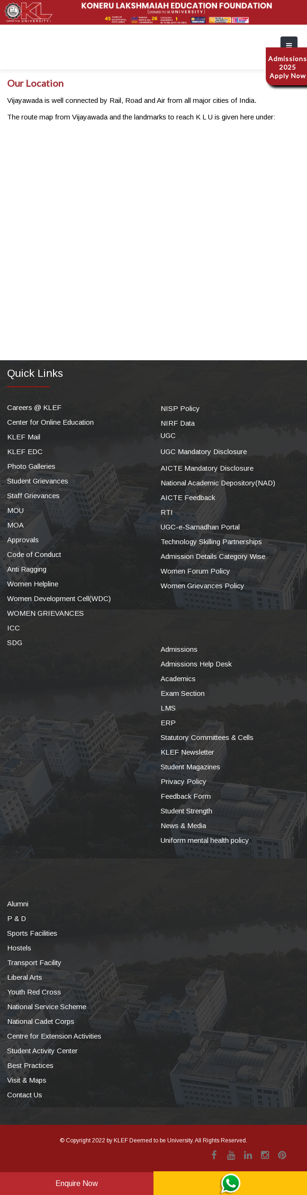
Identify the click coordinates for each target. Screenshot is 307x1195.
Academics (178, 679)
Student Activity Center (42, 1051)
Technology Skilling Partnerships (211, 542)
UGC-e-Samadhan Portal (200, 527)
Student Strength (186, 811)
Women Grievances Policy (202, 586)
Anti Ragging (26, 569)
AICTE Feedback (188, 497)
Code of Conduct (34, 554)
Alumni (17, 904)
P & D (16, 918)
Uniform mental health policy (205, 840)
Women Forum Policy (195, 571)
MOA (15, 525)
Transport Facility (34, 962)
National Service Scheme (46, 1007)
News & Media (183, 825)
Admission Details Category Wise (213, 556)
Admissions (179, 649)
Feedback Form (186, 796)
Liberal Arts (24, 977)
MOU (15, 510)
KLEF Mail (23, 437)
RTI (167, 512)
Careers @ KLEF (34, 407)
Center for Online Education (50, 422)
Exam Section (183, 693)
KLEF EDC (25, 451)
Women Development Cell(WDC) (59, 598)
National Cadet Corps (40, 1021)
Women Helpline (32, 584)
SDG (14, 643)
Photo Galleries (31, 466)
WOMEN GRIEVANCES (45, 613)
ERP (168, 723)
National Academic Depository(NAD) (218, 483)
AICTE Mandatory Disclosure (207, 468)
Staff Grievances (33, 496)
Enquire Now (76, 1183)
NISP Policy (180, 408)
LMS (168, 708)
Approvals (23, 540)
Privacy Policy (184, 781)
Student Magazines (190, 767)
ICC (13, 628)
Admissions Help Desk (196, 664)
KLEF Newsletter (187, 752)
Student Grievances (37, 481)
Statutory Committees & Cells (207, 737)
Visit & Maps (26, 1080)
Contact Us (24, 1095)
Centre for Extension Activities (54, 1036)
